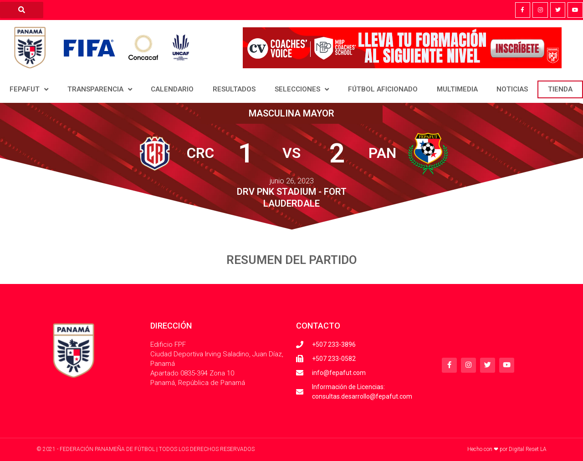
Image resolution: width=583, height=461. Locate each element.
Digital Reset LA (528, 449)
